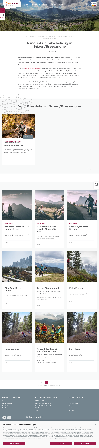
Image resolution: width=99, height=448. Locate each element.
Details (6, 159)
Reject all (61, 443)
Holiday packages (7, 403)
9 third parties (12, 427)
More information (14, 443)
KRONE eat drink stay (13, 145)
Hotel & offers (6, 401)
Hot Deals (5, 405)
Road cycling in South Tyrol (43, 403)
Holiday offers (35, 4)
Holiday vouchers (57, 4)
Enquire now (8, 161)
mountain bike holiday (32, 68)
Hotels (26, 4)
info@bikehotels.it (36, 417)
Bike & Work (5, 408)
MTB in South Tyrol (40, 401)
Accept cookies (84, 443)
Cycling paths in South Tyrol (43, 405)
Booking (45, 4)
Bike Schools (39, 408)
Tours (36, 410)
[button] (95, 424)
